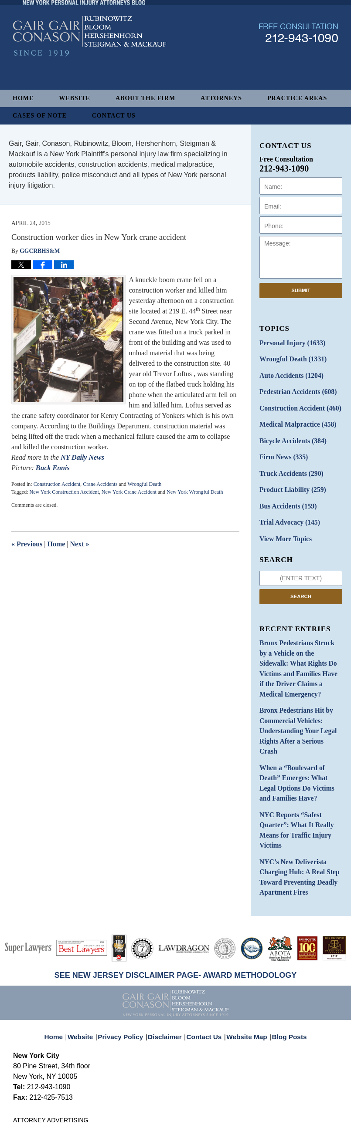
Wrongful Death (144, 484)
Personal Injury (288, 342)
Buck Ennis (53, 467)
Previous (26, 544)
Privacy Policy (127, 965)
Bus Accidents (284, 495)
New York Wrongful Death (195, 492)
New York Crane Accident (129, 492)
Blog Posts (284, 965)
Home (23, 98)
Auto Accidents (288, 373)
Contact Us (114, 115)
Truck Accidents (288, 464)
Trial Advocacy (286, 510)
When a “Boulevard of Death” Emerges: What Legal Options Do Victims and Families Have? (300, 732)
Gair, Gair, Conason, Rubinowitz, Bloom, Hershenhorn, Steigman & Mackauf (156, 1127)
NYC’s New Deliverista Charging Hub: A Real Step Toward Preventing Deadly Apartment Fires (295, 813)
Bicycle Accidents (289, 434)
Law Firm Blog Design (296, 1128)
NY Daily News (82, 457)
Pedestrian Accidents (294, 388)
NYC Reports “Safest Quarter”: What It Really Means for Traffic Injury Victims (292, 770)
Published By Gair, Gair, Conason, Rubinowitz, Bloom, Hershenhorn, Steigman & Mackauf (298, 58)
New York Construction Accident (64, 492)
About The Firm (145, 98)
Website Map (245, 965)
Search (300, 582)
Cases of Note (40, 115)
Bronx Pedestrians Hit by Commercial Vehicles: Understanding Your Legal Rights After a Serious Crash (296, 694)
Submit (300, 290)
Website (74, 98)
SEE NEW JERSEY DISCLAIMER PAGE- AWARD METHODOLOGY (176, 908)
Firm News (281, 449)
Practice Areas (297, 98)
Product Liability (289, 479)
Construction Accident (57, 484)
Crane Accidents (100, 484)
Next (79, 544)
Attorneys (221, 98)
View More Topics (282, 525)
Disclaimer (167, 965)
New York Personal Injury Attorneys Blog (89, 61)
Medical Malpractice (293, 418)
